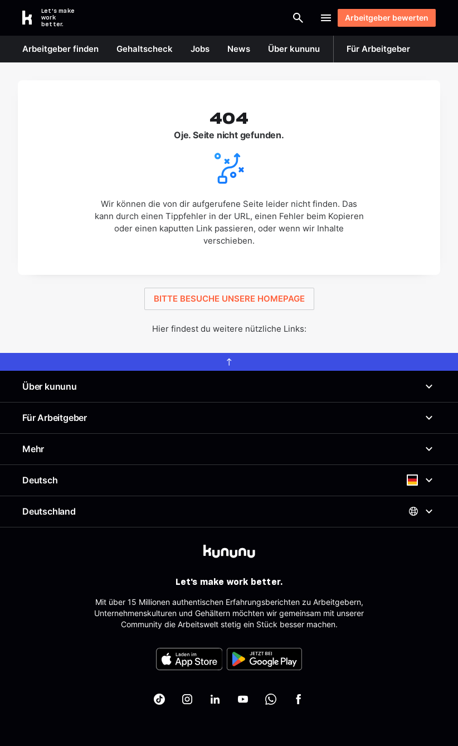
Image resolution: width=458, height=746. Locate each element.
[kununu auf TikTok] (159, 699)
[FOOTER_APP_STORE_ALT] (189, 659)
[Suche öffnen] (248, 18)
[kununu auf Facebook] (298, 699)
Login (293, 18)
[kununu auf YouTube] (243, 699)
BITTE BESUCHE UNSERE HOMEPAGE (229, 298)
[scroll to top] (229, 362)
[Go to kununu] (54, 18)
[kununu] (229, 551)
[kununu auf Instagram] (187, 699)
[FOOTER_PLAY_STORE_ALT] (264, 659)
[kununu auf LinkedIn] (215, 699)
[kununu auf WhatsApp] (270, 699)
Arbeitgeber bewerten (381, 17)
